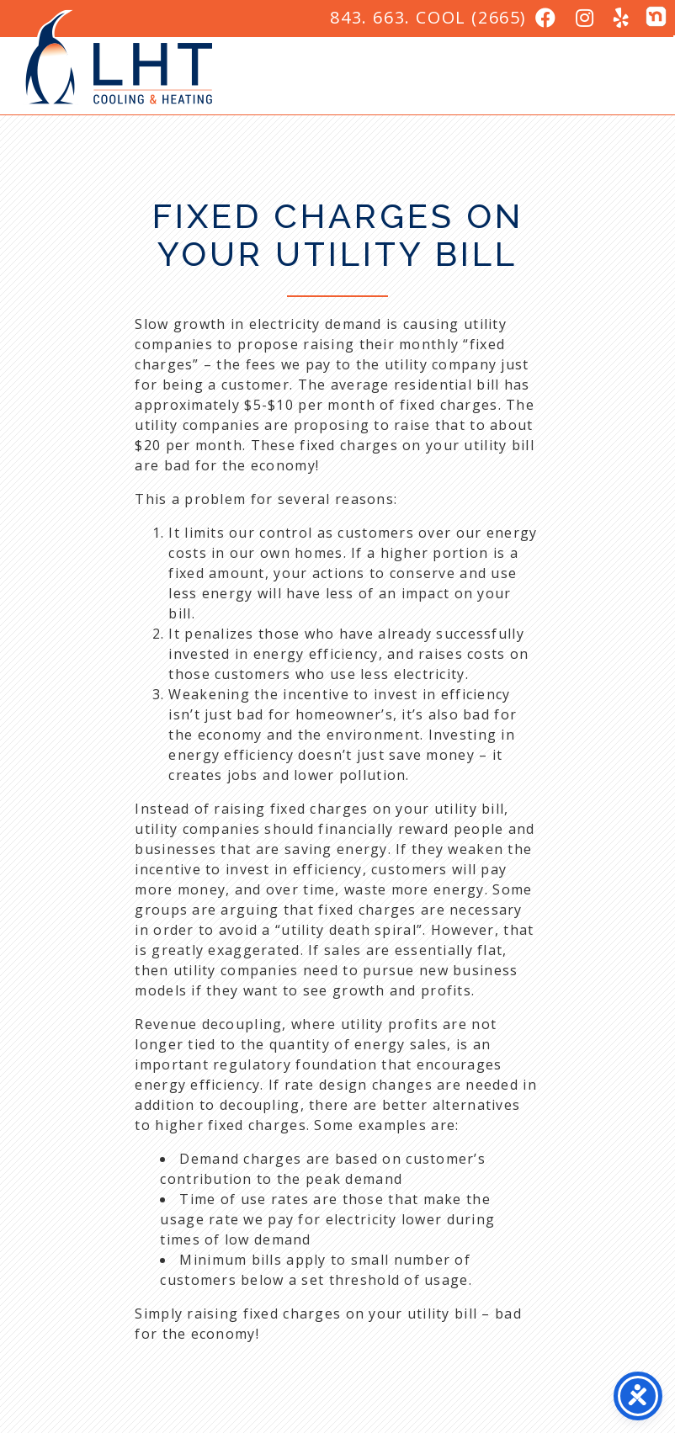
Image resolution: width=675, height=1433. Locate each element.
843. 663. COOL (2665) (428, 17)
